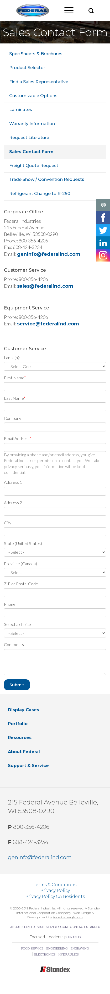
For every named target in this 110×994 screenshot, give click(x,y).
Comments (14, 644)
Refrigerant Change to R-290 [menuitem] (39, 193)
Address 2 (13, 502)
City (7, 522)
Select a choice (17, 624)
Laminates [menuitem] (20, 109)
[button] (91, 10)
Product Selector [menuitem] (27, 67)
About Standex (22, 927)
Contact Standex (85, 927)
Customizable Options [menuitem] (33, 95)
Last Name (14, 398)
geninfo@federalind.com (48, 254)
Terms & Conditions (55, 884)
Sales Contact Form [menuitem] (31, 151)
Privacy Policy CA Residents (55, 896)
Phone (9, 604)
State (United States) (23, 543)
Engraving (80, 948)
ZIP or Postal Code (21, 583)
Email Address (16, 438)
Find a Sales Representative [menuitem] (38, 81)
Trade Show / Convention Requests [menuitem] (46, 179)
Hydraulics (69, 954)
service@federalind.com (48, 324)
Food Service (32, 948)
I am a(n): (12, 357)
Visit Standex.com (52, 927)
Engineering (56, 948)
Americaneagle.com (68, 917)
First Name (14, 377)
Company (12, 418)
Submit (16, 684)
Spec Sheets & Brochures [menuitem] (35, 53)
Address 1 (13, 482)
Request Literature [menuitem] (29, 137)
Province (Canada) (20, 563)
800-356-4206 (28, 827)
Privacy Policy (55, 890)
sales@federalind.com (45, 286)
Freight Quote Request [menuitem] (33, 165)
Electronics (44, 954)
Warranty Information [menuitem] (32, 123)
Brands (74, 937)
